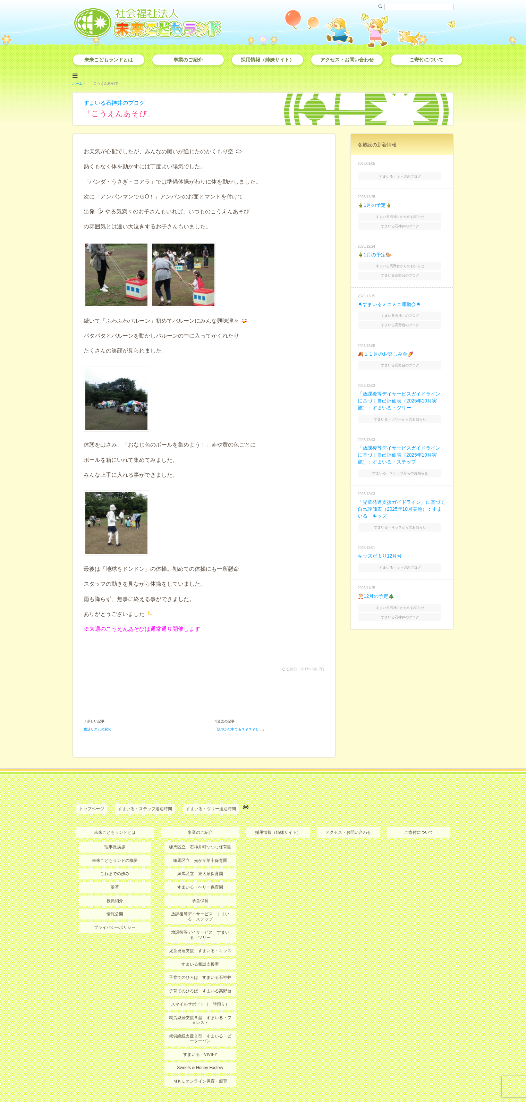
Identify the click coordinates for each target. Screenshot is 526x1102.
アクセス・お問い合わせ (347, 59)
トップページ (91, 768)
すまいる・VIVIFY (200, 1013)
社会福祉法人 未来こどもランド (266, 1083)
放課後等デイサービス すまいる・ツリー (200, 894)
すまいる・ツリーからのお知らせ (402, 414)
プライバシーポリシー (115, 886)
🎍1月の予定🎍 (375, 204)
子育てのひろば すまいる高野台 (200, 949)
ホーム (77, 83)
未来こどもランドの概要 (115, 819)
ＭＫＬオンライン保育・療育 (200, 1039)
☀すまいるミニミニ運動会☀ (389, 301)
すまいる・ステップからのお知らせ (402, 467)
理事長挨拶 (114, 806)
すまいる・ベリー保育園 (200, 846)
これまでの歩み (114, 833)
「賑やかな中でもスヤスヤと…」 (240, 689)
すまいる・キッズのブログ (402, 175)
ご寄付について (426, 59)
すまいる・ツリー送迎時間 (211, 768)
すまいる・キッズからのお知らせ (402, 520)
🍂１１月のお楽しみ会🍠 (385, 350)
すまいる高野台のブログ (402, 272)
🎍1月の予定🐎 (375, 252)
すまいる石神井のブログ (114, 102)
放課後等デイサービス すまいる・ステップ (200, 876)
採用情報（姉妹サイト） (267, 59)
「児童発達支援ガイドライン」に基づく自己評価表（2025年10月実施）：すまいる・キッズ (401, 502)
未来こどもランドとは (108, 59)
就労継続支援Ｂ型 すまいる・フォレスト (200, 979)
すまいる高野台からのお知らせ (402, 263)
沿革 (115, 846)
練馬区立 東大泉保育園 (200, 833)
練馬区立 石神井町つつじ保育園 (200, 806)
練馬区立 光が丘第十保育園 (200, 819)
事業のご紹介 (188, 59)
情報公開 (115, 873)
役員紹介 (115, 859)
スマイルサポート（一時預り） (200, 963)
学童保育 (200, 859)
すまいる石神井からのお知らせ (402, 215)
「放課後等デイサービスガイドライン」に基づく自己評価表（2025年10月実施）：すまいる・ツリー (401, 396)
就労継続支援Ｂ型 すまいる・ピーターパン (200, 997)
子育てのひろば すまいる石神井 (200, 936)
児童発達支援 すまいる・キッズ (200, 909)
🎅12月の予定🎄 (376, 588)
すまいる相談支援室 (200, 923)
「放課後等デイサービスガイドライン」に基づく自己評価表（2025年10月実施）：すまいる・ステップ (401, 449)
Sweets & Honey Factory (200, 1026)
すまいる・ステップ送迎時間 (145, 768)
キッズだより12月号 (380, 548)
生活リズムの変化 (97, 689)
